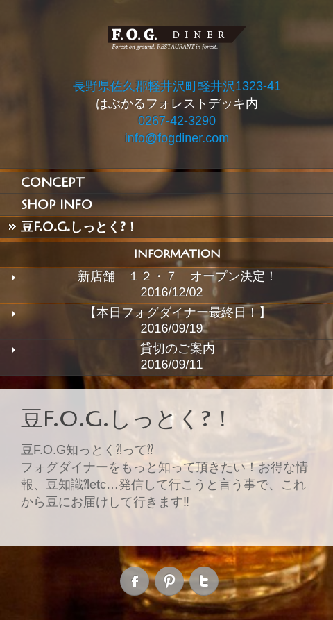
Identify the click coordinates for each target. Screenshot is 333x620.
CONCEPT (53, 183)
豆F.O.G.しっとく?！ (79, 227)
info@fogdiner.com (177, 138)
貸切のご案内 (177, 348)
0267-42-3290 (177, 121)
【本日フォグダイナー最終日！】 (177, 312)
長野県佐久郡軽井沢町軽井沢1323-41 (177, 86)
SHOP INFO (56, 205)
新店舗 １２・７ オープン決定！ (178, 276)
